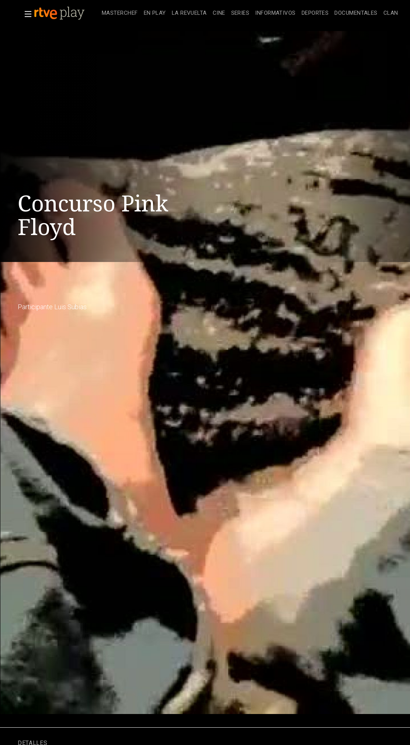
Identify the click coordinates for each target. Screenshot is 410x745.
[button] (26, 14)
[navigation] (250, 13)
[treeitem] (120, 13)
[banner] (66, 13)
